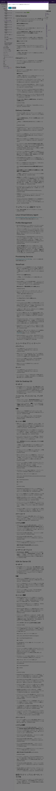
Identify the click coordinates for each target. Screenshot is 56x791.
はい (10, 7)
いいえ (14, 7)
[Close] (48, 2)
